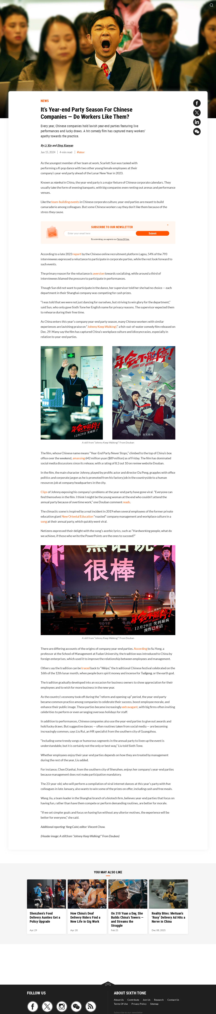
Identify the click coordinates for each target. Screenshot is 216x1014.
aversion (98, 273)
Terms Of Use (121, 1004)
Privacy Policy (138, 1004)
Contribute (133, 999)
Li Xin (47, 145)
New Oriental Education (77, 516)
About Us (119, 999)
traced (85, 668)
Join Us (146, 999)
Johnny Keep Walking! (102, 326)
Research (159, 999)
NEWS (45, 100)
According (140, 648)
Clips (44, 492)
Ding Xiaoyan (65, 145)
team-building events (65, 202)
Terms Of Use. (123, 239)
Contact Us (173, 999)
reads (126, 502)
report (77, 254)
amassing (79, 458)
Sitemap (154, 1004)
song (44, 521)
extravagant (130, 707)
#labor (81, 152)
